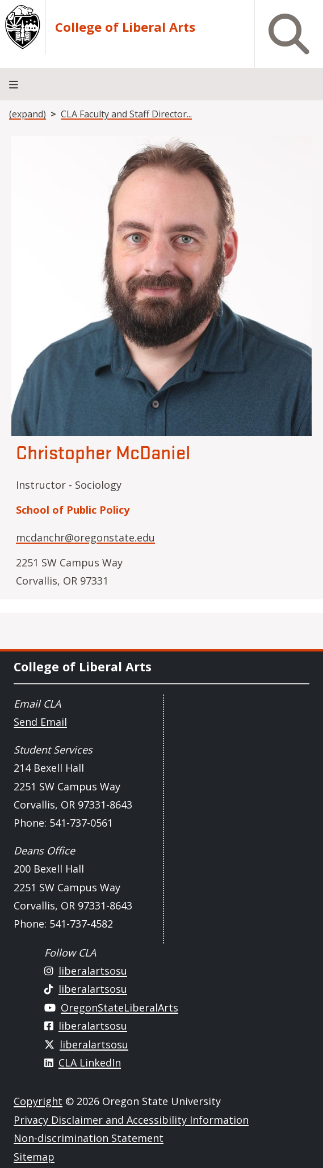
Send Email (40, 722)
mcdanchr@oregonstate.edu (85, 537)
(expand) (27, 114)
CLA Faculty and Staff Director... (126, 114)
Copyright (38, 1101)
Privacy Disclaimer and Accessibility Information (131, 1120)
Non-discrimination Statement (88, 1138)
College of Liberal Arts (125, 27)
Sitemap (34, 1156)
